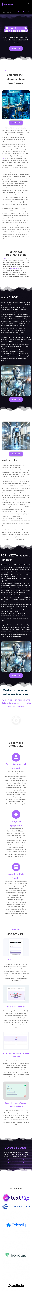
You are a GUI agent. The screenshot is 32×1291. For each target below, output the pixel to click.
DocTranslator (5, 11)
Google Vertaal (14, 268)
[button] (16, 720)
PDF (3, 158)
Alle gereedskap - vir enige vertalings (20, 11)
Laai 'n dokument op (16, 1161)
